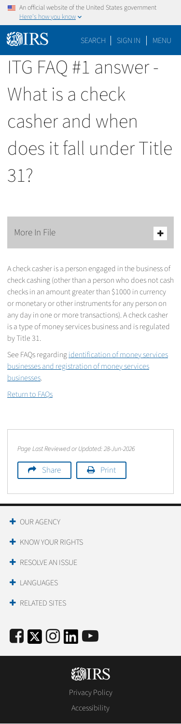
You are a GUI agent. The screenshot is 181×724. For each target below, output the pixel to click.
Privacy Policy (90, 692)
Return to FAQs (30, 394)
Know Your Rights (51, 542)
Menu (162, 40)
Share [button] (51, 470)
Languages (39, 583)
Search (93, 40)
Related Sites (43, 603)
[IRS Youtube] (90, 637)
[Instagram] (53, 637)
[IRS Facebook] (17, 637)
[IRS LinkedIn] (71, 640)
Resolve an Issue (48, 562)
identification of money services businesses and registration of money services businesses (87, 366)
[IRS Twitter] (35, 640)
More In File (90, 233)
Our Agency (40, 522)
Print (108, 470)
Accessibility (90, 708)
